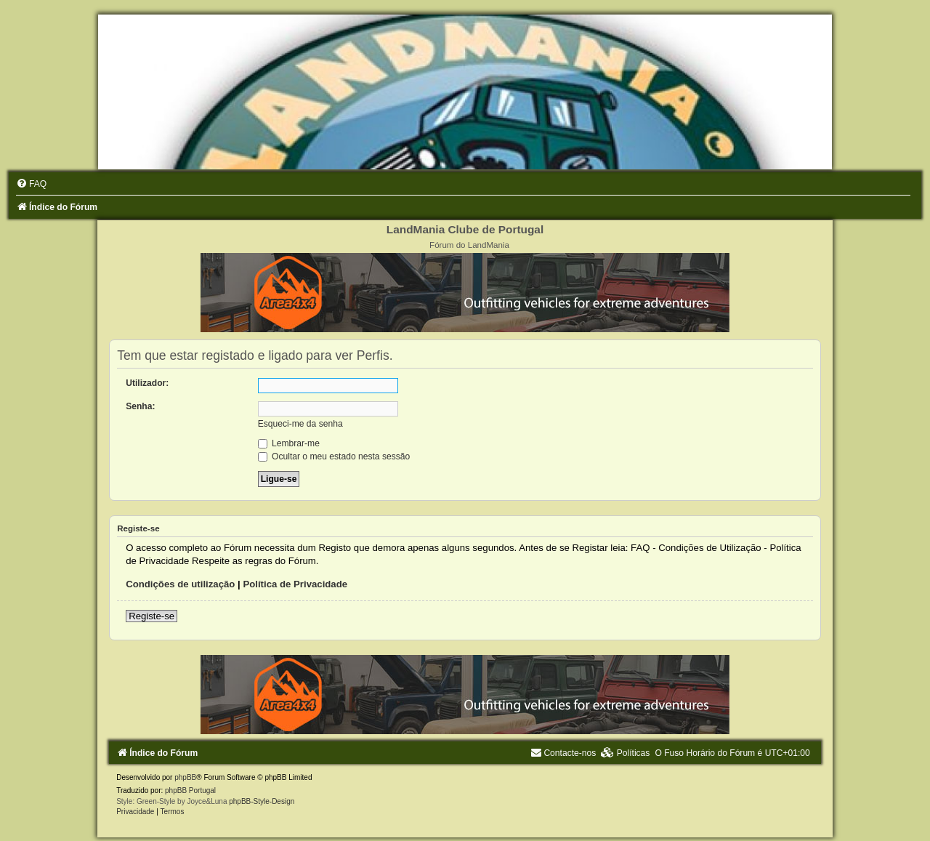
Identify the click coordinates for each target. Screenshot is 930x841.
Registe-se (151, 616)
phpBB (185, 777)
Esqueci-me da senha (300, 424)
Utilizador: (147, 383)
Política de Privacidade (295, 584)
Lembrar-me (289, 443)
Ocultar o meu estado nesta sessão (334, 456)
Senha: (140, 406)
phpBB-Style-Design (261, 801)
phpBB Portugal (190, 790)
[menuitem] (31, 184)
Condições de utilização (180, 584)
